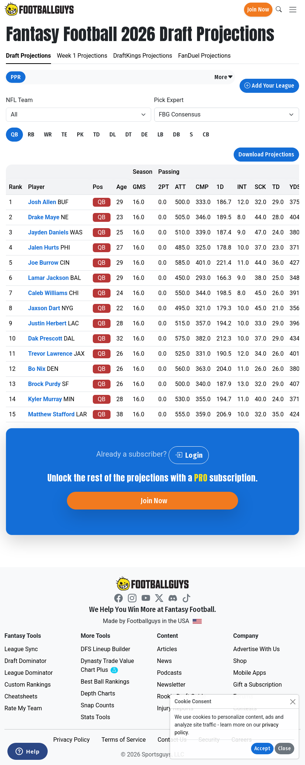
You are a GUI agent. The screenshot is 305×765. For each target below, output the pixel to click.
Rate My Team (23, 708)
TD (96, 134)
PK (80, 134)
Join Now (258, 9)
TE (64, 134)
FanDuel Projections (204, 55)
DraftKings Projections (142, 55)
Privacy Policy (71, 739)
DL (112, 134)
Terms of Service (123, 739)
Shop (240, 660)
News (164, 660)
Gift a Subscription (257, 684)
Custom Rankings (27, 684)
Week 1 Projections (82, 55)
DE (144, 134)
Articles (167, 649)
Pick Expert (169, 100)
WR (48, 134)
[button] (224, 77)
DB (176, 134)
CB (206, 134)
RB (31, 134)
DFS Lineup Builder (105, 649)
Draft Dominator (25, 660)
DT (128, 134)
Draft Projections (28, 55)
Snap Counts (97, 705)
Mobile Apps (249, 672)
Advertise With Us (256, 649)
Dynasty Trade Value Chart (109, 665)
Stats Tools (95, 717)
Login (189, 455)
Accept (262, 748)
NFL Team (19, 100)
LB (160, 134)
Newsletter (171, 684)
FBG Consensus (180, 114)
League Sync (21, 649)
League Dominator (28, 672)
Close (284, 748)
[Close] (292, 701)
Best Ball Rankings (105, 681)
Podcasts (169, 672)
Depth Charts (98, 693)
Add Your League (269, 85)
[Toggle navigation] (293, 10)
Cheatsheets (20, 696)
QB (14, 134)
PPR (16, 77)
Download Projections (266, 154)
